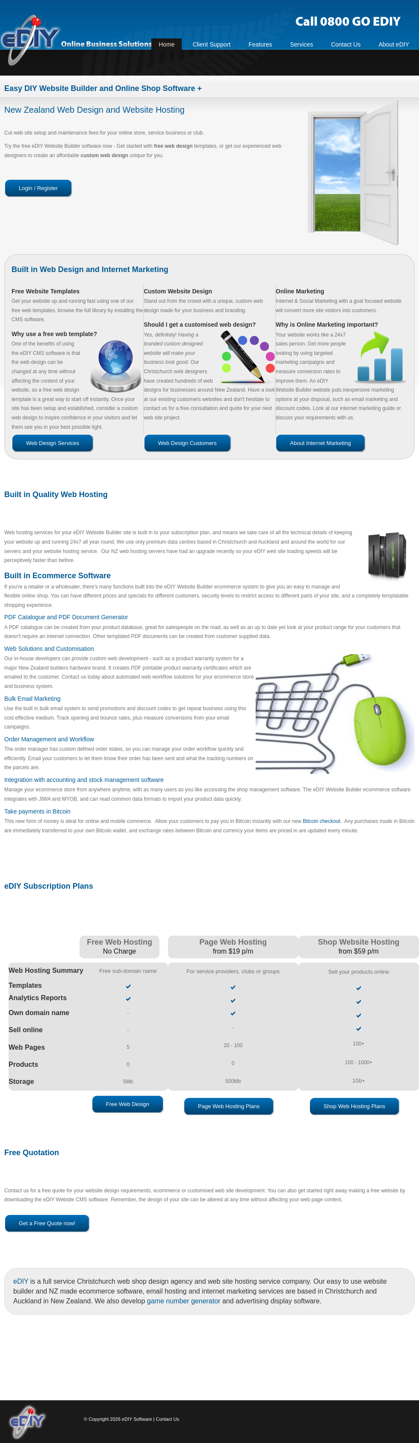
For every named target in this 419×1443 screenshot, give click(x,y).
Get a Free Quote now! (47, 1223)
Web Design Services (52, 443)
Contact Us (167, 1419)
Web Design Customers (187, 443)
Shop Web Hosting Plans (354, 1106)
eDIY (20, 1281)
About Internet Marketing (320, 443)
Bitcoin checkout (321, 821)
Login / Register (38, 188)
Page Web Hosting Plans (229, 1106)
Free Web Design (127, 1104)
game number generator (184, 1301)
